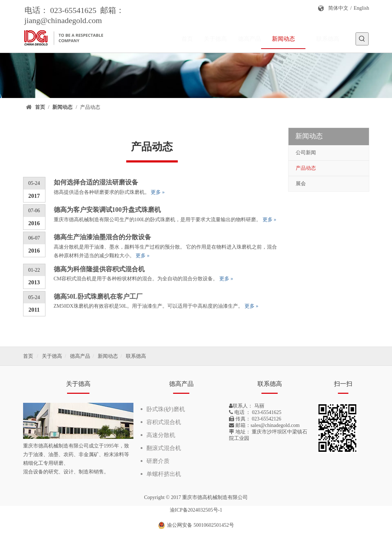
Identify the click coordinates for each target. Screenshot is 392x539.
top (377, 508)
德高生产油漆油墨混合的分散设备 (102, 237)
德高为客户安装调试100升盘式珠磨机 (107, 209)
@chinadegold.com (71, 20)
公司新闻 (306, 152)
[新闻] (196, 75)
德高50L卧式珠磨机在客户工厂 (98, 296)
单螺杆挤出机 (163, 474)
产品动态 (306, 168)
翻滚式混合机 (163, 448)
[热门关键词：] (362, 38)
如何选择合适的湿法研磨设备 (96, 182)
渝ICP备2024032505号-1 (196, 510)
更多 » (158, 192)
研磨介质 (157, 461)
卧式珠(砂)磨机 (165, 409)
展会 (301, 183)
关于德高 (52, 356)
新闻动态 (108, 356)
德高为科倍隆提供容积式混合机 (99, 269)
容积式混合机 (163, 422)
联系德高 (136, 356)
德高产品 (80, 356)
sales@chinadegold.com (275, 425)
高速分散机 (160, 435)
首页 (28, 356)
